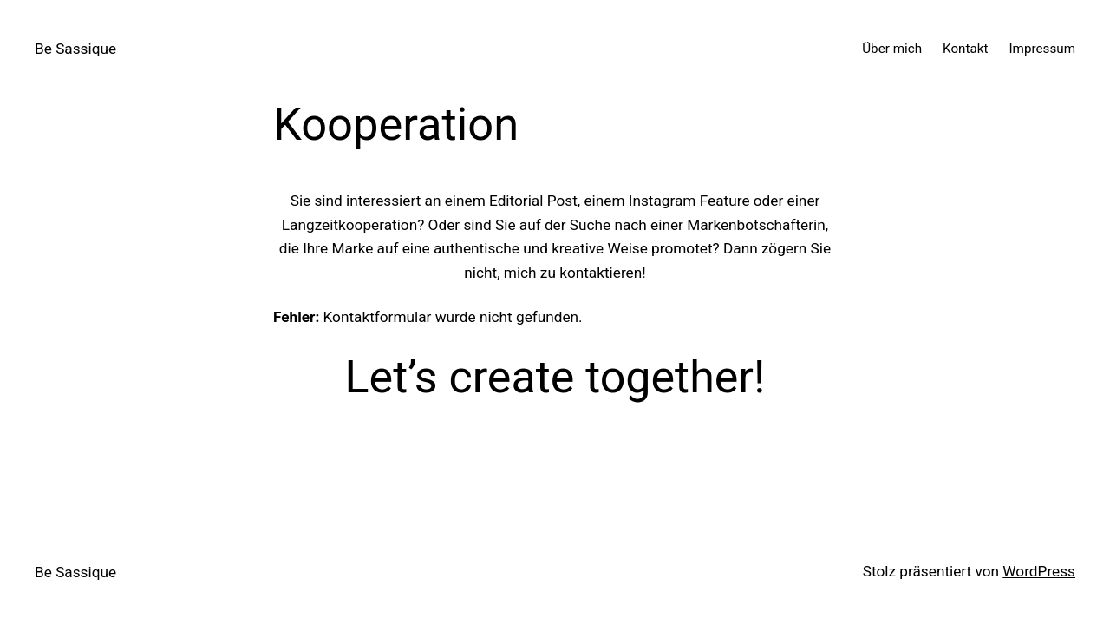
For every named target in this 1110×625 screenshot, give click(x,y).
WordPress (1038, 571)
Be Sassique (75, 48)
